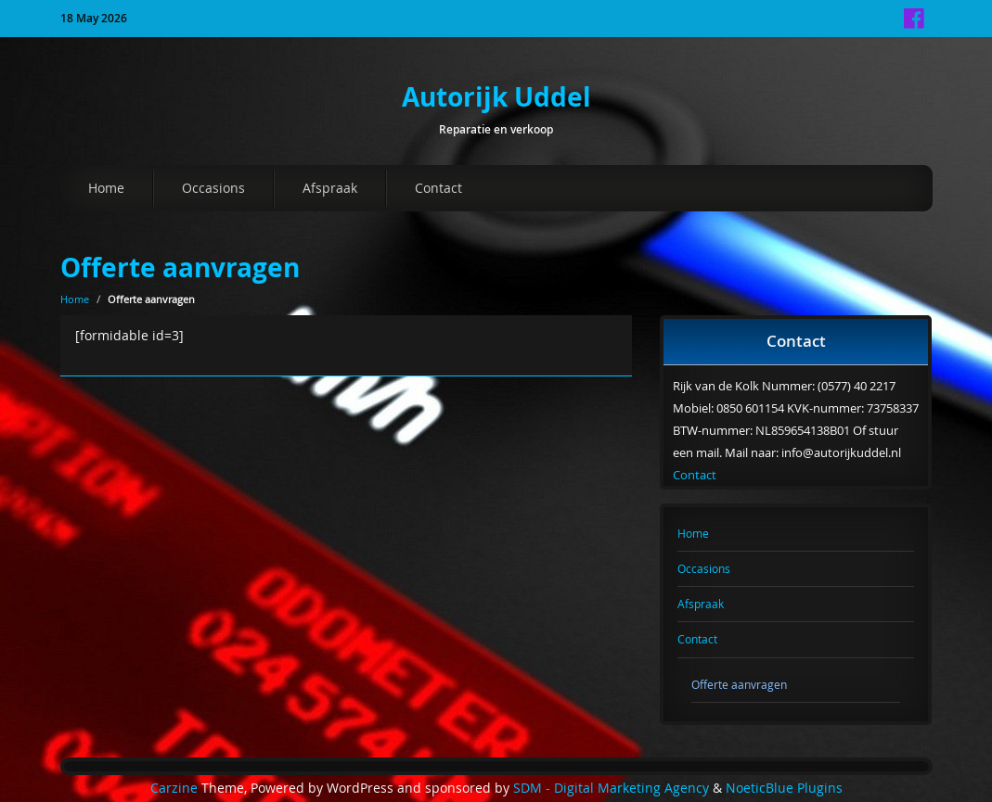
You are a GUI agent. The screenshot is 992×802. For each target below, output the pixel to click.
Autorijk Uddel (496, 97)
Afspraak (330, 188)
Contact (438, 188)
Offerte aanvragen (180, 267)
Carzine (175, 788)
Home (106, 188)
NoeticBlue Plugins (784, 788)
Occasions (213, 188)
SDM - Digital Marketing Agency (611, 788)
